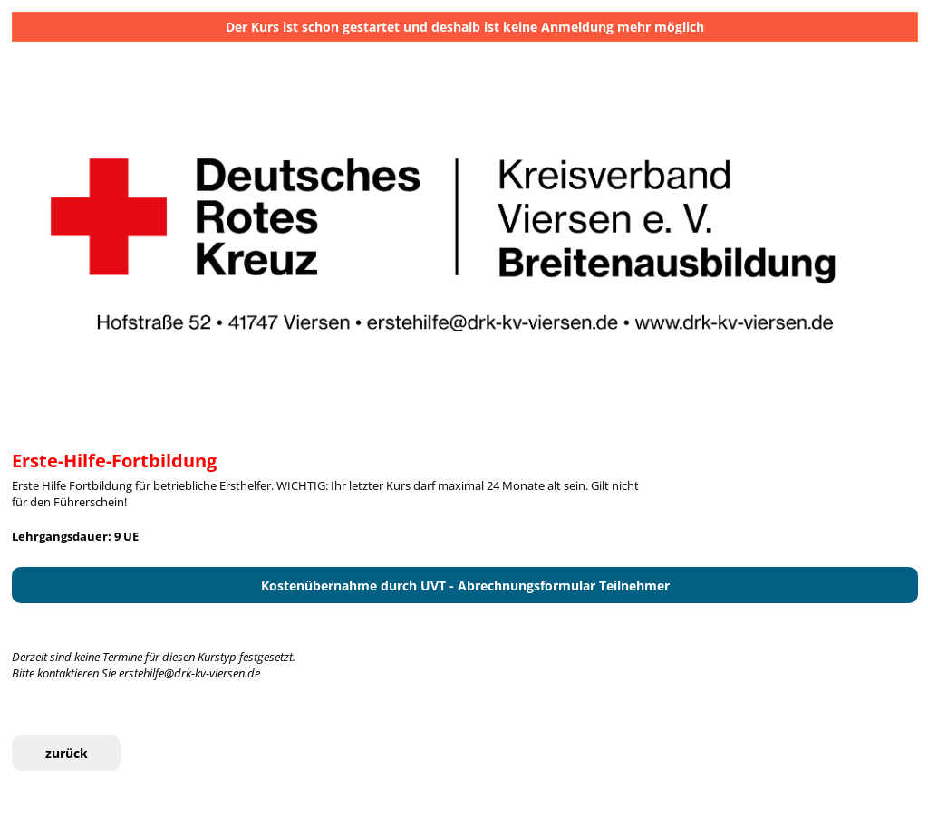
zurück (66, 753)
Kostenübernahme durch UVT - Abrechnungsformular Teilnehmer (465, 585)
